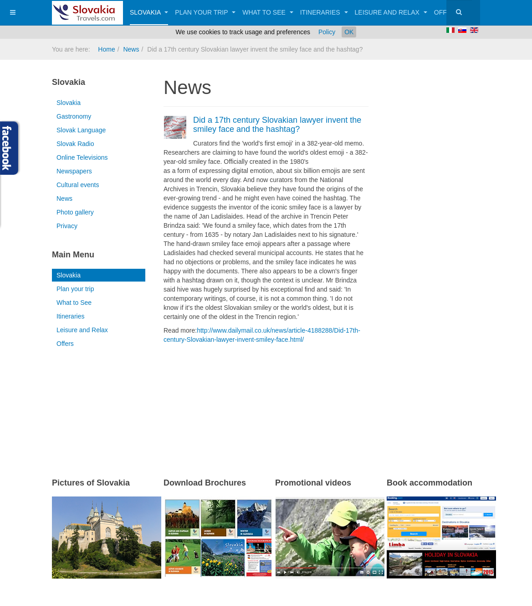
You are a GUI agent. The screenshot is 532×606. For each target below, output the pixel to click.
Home (106, 49)
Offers (65, 343)
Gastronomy (73, 116)
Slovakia (149, 12)
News (131, 49)
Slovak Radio (75, 143)
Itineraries (324, 12)
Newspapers (74, 171)
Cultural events (77, 184)
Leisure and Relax (391, 12)
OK (348, 32)
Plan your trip (205, 12)
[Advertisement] (270, 399)
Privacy (66, 226)
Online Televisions (82, 157)
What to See (267, 12)
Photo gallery (75, 212)
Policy (326, 32)
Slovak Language (81, 130)
